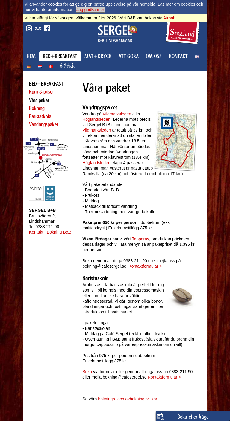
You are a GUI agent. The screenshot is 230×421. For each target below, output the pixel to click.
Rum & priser (41, 92)
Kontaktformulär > (145, 266)
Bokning (37, 108)
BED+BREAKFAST (60, 56)
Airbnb (169, 18)
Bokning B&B (59, 232)
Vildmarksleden (117, 114)
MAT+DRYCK (97, 56)
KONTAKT (178, 56)
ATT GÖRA (129, 56)
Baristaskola (40, 116)
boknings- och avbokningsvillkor (127, 398)
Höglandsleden (96, 119)
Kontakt (36, 232)
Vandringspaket (43, 124)
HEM (31, 56)
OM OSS (154, 56)
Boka (87, 371)
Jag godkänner (90, 9)
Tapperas (140, 239)
